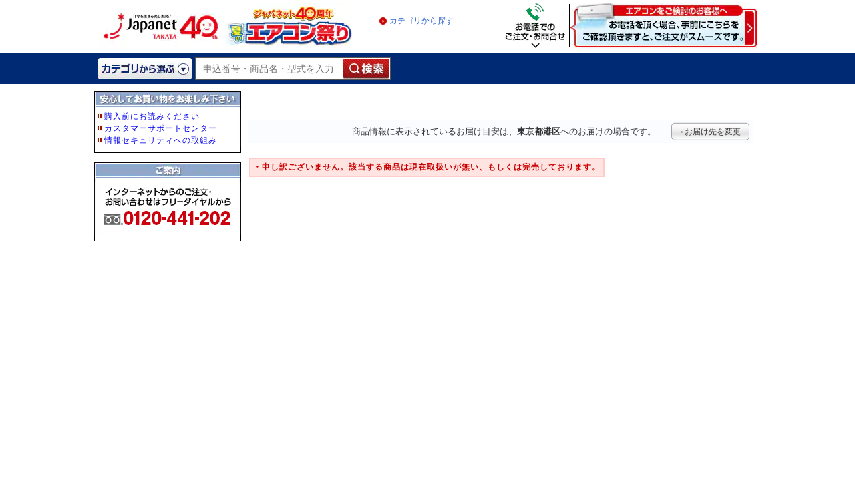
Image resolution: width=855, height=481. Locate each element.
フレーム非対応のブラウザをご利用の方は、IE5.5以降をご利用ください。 (169, 188)
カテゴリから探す (421, 20)
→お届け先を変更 (709, 131)
